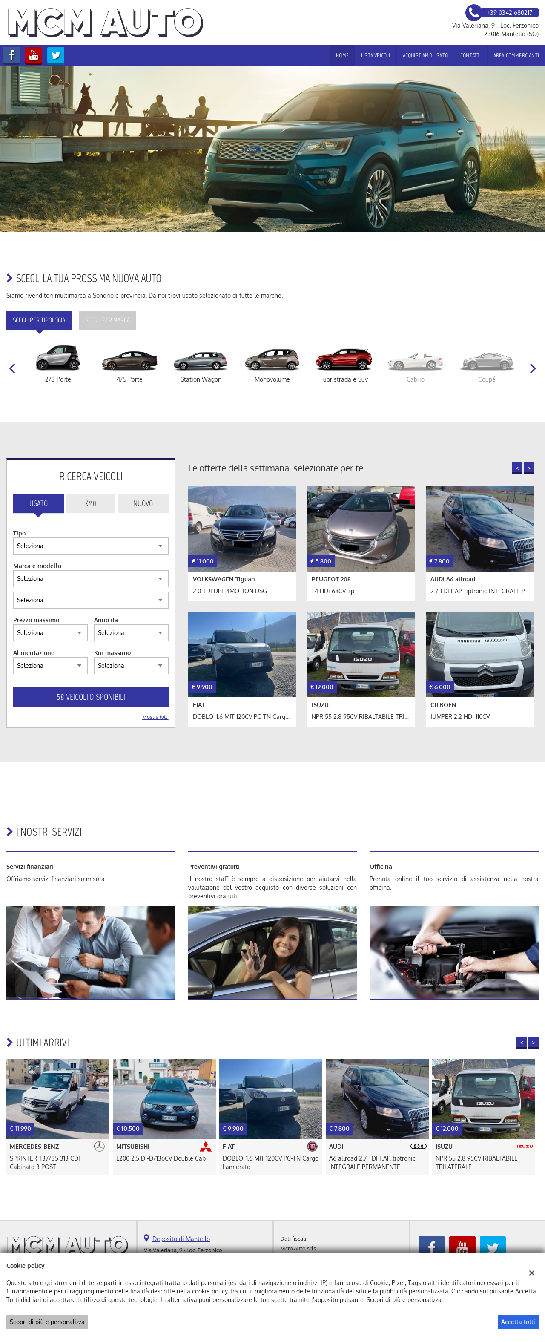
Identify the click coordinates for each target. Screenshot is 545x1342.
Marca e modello (37, 565)
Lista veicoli (375, 55)
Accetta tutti (518, 1321)
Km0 (90, 503)
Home (342, 55)
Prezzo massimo (36, 620)
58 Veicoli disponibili (91, 697)
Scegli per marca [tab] (107, 320)
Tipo (19, 533)
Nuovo (143, 503)
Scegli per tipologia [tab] (39, 320)
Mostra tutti (155, 717)
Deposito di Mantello (181, 1238)
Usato (38, 503)
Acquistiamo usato (425, 55)
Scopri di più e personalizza (47, 1321)
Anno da (106, 620)
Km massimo (112, 652)
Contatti (470, 55)
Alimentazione (33, 652)
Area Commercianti (516, 55)
